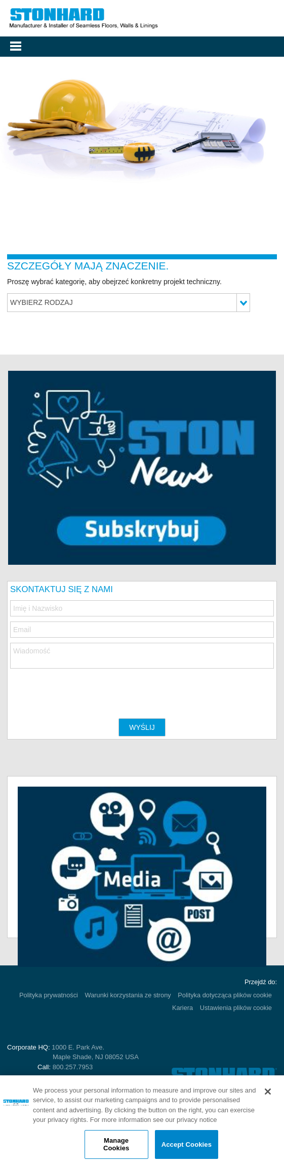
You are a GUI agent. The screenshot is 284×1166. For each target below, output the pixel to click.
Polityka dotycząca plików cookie (225, 995)
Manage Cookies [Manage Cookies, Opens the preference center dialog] (116, 1144)
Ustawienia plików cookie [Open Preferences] (236, 1008)
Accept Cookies (186, 1144)
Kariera (182, 1008)
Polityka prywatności (48, 995)
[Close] (268, 1091)
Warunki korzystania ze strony (128, 995)
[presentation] (87, 688)
